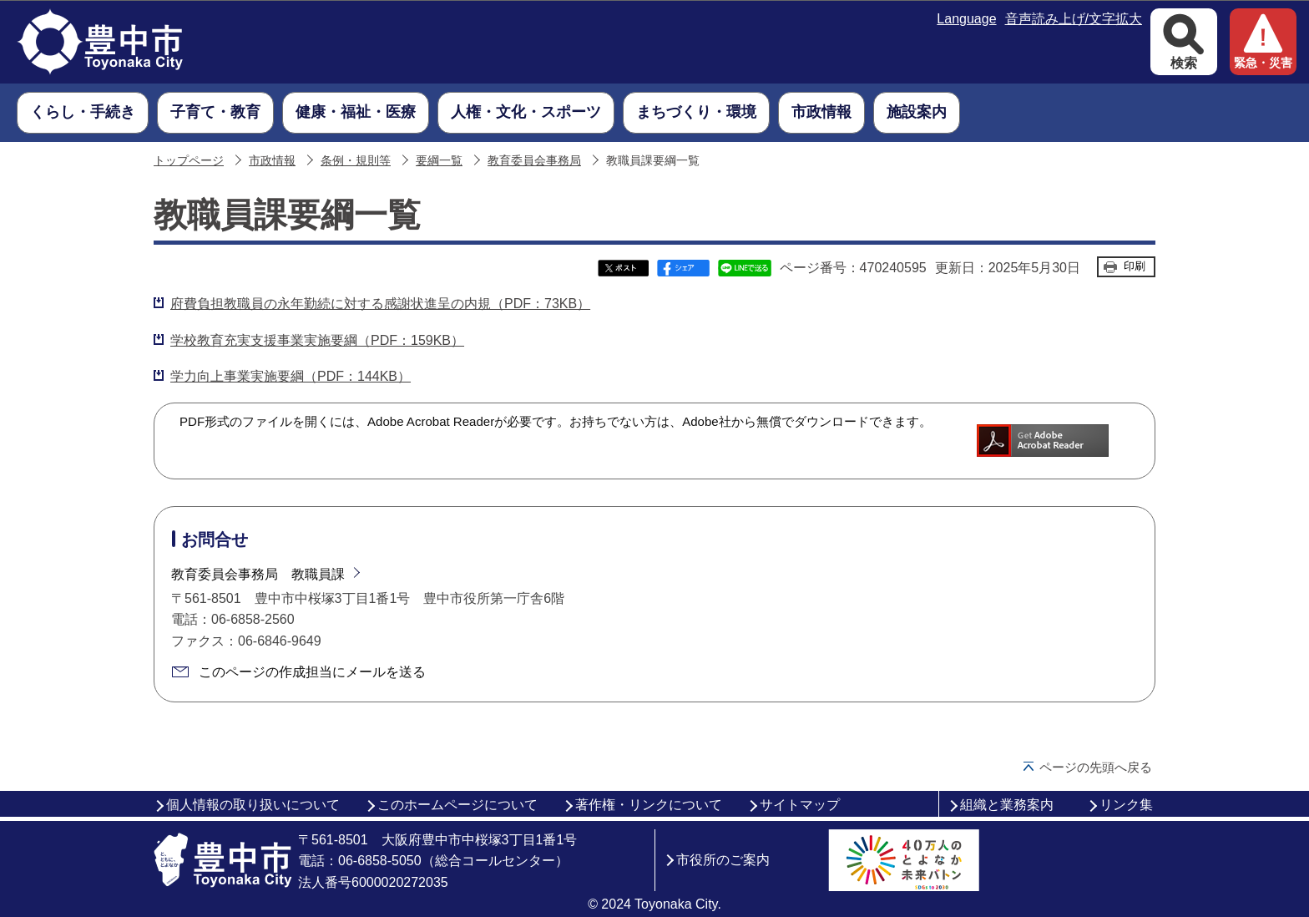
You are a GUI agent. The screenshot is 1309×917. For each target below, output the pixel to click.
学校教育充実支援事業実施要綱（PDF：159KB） (317, 340)
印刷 (1134, 266)
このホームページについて (457, 805)
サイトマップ (800, 805)
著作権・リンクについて (648, 805)
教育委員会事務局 (534, 161)
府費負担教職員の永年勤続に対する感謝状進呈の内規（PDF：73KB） (380, 303)
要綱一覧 (439, 161)
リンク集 (1126, 805)
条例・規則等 (356, 161)
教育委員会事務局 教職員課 (258, 574)
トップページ (189, 161)
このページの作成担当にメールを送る (312, 672)
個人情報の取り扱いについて (253, 805)
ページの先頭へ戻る (1095, 767)
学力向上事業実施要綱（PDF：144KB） (290, 376)
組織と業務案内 (1007, 805)
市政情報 (272, 161)
